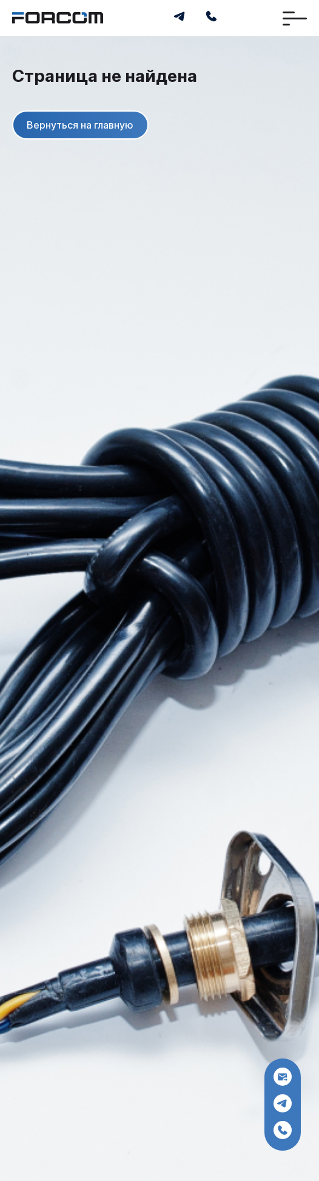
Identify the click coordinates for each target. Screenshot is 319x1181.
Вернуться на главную (80, 125)
